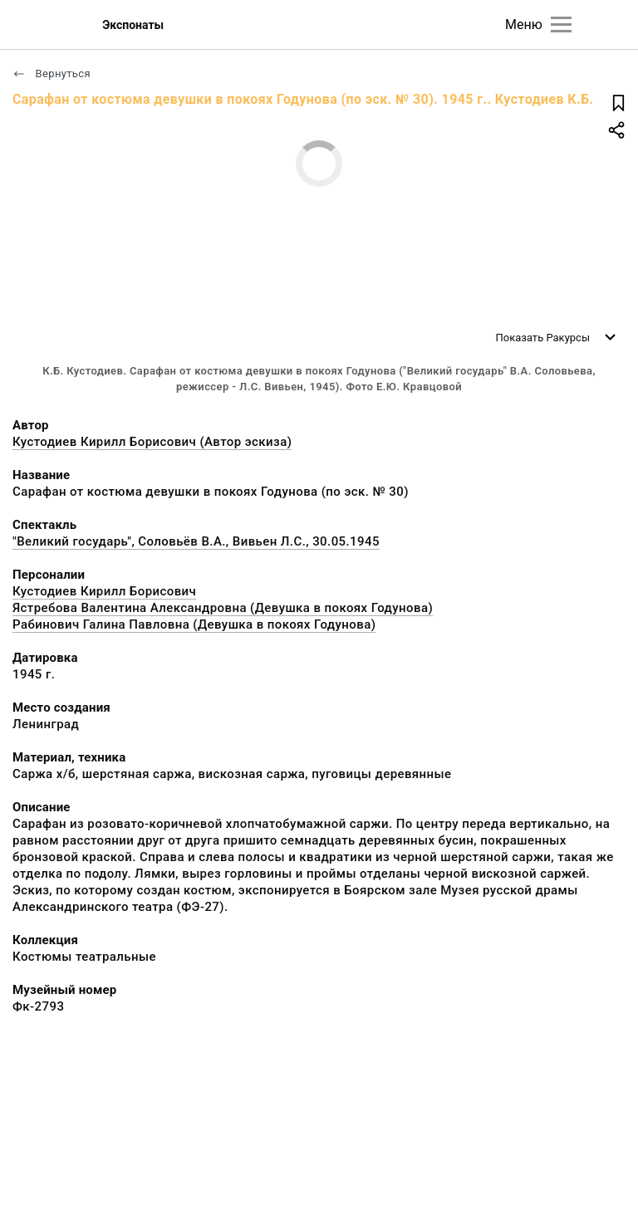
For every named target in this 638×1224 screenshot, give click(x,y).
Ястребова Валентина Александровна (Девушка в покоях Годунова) (222, 607)
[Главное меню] (561, 24)
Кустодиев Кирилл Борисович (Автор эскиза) (152, 441)
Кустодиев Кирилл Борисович (104, 591)
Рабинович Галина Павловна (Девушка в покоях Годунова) (193, 624)
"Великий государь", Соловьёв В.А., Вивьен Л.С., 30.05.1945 (196, 541)
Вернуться (51, 73)
